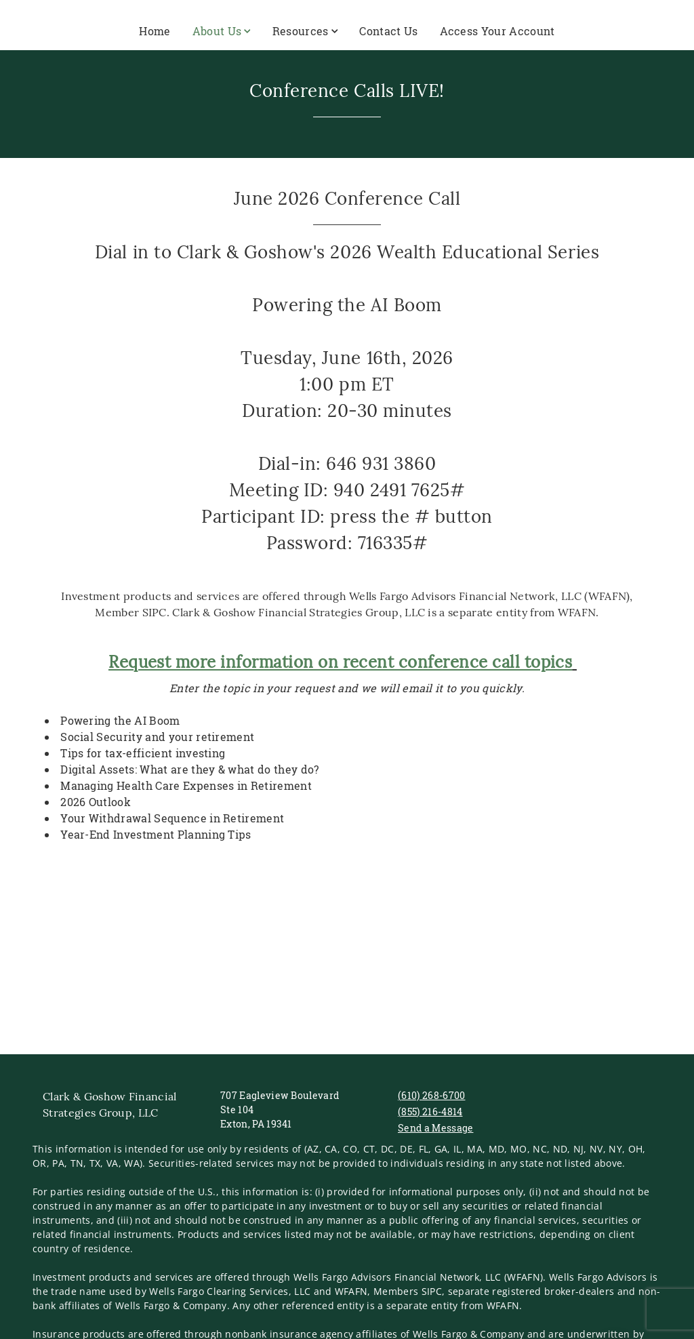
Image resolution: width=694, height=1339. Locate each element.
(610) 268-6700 (431, 1095)
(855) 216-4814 (430, 1111)
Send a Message (435, 1127)
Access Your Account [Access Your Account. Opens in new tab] (497, 31)
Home (154, 31)
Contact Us (388, 31)
